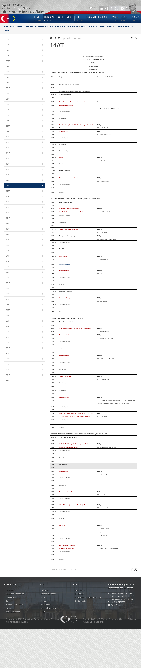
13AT (25, 174)
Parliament (79, 593)
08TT (25, 115)
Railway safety (63, 256)
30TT (25, 353)
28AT (25, 337)
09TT (25, 126)
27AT (25, 326)
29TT (25, 342)
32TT (25, 369)
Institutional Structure (15, 593)
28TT (25, 331)
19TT (25, 234)
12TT (25, 158)
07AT (25, 109)
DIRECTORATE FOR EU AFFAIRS (19, 26)
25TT (25, 299)
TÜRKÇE (91, 8)
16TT (25, 201)
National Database (48, 608)
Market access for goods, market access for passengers (75, 328)
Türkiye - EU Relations (15, 604)
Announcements (13, 612)
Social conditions (64, 355)
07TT (25, 104)
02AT (25, 55)
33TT (25, 380)
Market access (63, 471)
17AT (25, 218)
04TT (25, 72)
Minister (9, 590)
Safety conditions (64, 397)
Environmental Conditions (67, 545)
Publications (46, 604)
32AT (25, 375)
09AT (25, 131)
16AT (25, 207)
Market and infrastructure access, (69, 208)
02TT (25, 50)
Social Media (80, 601)
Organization (41, 26)
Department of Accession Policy (96, 26)
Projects (44, 601)
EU (7, 601)
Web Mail (44, 590)
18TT (25, 223)
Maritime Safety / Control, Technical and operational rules (76, 125)
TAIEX (43, 612)
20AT (25, 250)
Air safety (62, 525)
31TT (25, 364)
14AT (6, 30)
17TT (25, 212)
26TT (25, 310)
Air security (63, 532)
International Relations (66, 105)
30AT (25, 359)
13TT (25, 169)
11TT (25, 147)
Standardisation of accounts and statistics (71, 212)
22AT (25, 272)
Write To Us (115, 605)
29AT (25, 348)
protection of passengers (66, 548)
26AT (25, 315)
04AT (25, 77)
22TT (25, 266)
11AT (25, 153)
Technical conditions (65, 376)
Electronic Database (49, 593)
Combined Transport (65, 298)
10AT (25, 142)
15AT (25, 196)
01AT (25, 44)
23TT (25, 277)
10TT (25, 137)
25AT (25, 304)
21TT (25, 256)
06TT (25, 93)
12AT (25, 164)
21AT (25, 261)
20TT (25, 245)
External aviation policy (66, 491)
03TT (25, 61)
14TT (25, 180)
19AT (25, 239)
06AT (25, 99)
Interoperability (64, 270)
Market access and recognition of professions (71, 178)
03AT (25, 66)
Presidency (80, 590)
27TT (25, 321)
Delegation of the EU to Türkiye (88, 597)
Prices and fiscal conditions (67, 335)
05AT (25, 88)
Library (43, 597)
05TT (25, 82)
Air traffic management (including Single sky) (72, 505)
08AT (25, 120)
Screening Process (123, 26)
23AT (25, 283)
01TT (25, 39)
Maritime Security (64, 131)
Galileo (61, 157)
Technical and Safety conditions (68, 229)
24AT (25, 294)
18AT (25, 229)
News (8, 608)
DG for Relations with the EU (64, 26)
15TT (25, 191)
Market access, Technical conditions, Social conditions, (75, 102)
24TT (25, 288)
